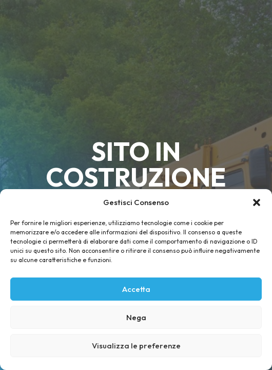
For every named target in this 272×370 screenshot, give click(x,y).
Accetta (136, 289)
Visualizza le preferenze (136, 345)
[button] (256, 202)
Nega (136, 317)
